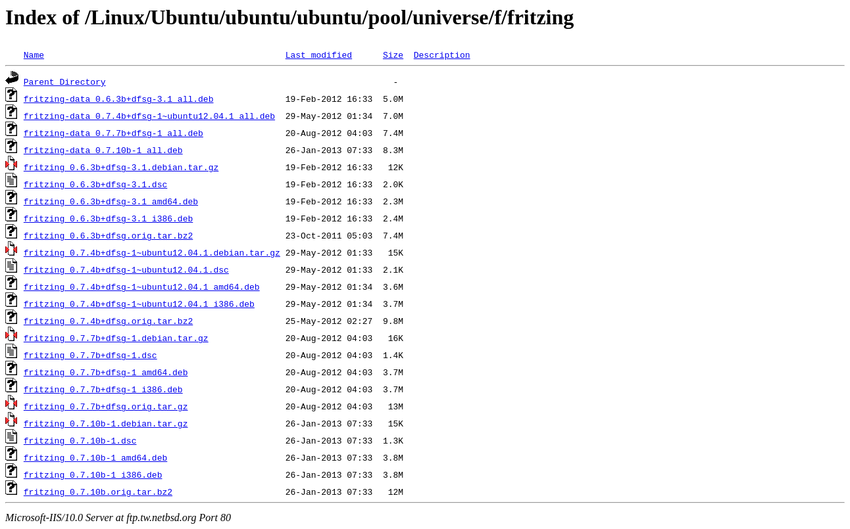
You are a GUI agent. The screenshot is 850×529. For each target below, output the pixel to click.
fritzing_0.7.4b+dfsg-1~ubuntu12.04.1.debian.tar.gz (152, 252)
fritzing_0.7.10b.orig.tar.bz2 (98, 491)
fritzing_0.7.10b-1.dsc (80, 440)
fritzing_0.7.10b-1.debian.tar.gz (106, 423)
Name (34, 54)
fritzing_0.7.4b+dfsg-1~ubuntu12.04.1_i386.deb (139, 304)
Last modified (319, 54)
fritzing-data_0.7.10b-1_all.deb (103, 150)
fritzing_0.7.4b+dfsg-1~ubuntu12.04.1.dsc (126, 269)
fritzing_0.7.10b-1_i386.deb (93, 474)
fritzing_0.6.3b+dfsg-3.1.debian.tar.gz (121, 167)
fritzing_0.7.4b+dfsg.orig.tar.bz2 (108, 321)
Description (442, 54)
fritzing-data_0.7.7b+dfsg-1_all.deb (113, 133)
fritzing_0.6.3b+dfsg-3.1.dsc (95, 184)
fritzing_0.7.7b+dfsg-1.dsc (90, 355)
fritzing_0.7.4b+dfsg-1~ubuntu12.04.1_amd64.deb (142, 286)
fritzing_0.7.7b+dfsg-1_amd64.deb (106, 372)
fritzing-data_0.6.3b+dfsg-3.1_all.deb (119, 98)
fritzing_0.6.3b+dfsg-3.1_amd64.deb (111, 201)
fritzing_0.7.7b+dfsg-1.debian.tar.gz (116, 338)
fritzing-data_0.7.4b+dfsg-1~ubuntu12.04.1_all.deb (149, 116)
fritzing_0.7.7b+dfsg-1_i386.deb (103, 389)
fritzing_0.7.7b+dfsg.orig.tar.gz (106, 406)
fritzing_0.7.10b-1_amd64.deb (95, 457)
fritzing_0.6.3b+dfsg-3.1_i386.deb (108, 218)
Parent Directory (65, 81)
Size (393, 54)
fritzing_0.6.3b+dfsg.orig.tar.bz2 (108, 235)
